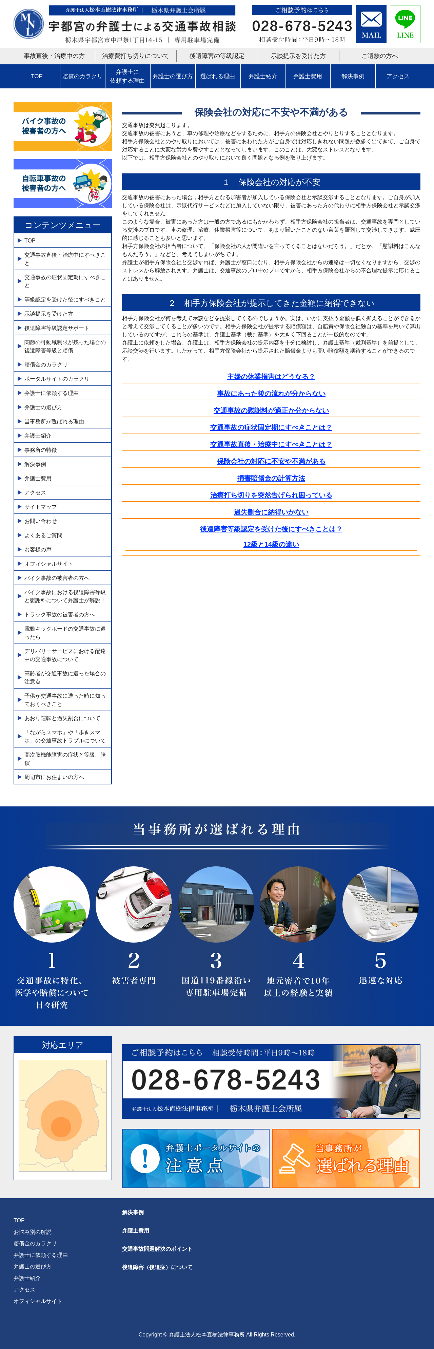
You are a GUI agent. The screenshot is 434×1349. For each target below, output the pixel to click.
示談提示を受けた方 (298, 55)
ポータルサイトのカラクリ (57, 379)
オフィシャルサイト (48, 564)
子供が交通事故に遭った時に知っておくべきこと (65, 700)
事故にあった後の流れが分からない (271, 393)
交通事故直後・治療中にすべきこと (65, 259)
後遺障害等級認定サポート (57, 328)
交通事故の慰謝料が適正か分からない (271, 410)
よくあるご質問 (43, 535)
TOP (37, 76)
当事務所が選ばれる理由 (54, 421)
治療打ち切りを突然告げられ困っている (271, 495)
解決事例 (352, 76)
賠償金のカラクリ (46, 364)
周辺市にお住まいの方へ (54, 777)
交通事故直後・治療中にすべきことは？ (271, 444)
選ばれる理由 (217, 76)
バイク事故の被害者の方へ (57, 578)
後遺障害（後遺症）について (157, 1267)
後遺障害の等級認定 (217, 55)
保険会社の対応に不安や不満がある (271, 461)
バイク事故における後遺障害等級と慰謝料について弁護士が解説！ (65, 596)
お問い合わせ (40, 521)
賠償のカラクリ (82, 76)
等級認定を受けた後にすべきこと (65, 299)
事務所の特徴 (40, 450)
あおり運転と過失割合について (62, 718)
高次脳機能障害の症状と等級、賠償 (65, 759)
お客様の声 (38, 549)
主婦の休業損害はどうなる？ (271, 376)
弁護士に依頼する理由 (127, 76)
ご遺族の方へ (379, 55)
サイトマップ (40, 507)
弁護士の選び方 (173, 76)
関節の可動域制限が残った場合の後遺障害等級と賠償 (65, 346)
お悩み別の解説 (33, 1232)
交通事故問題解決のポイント (157, 1249)
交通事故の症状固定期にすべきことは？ (271, 427)
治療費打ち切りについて (135, 55)
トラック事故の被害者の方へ (59, 614)
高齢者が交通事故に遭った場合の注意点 (65, 677)
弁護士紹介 (263, 76)
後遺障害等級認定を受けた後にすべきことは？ (271, 529)
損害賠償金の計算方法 (271, 478)
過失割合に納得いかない (271, 512)
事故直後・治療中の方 (54, 55)
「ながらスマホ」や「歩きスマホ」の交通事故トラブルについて (65, 736)
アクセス (398, 76)
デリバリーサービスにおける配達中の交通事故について (65, 655)
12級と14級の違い (271, 544)
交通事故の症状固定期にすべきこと (65, 281)
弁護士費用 (307, 76)
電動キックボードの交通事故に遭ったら (65, 633)
